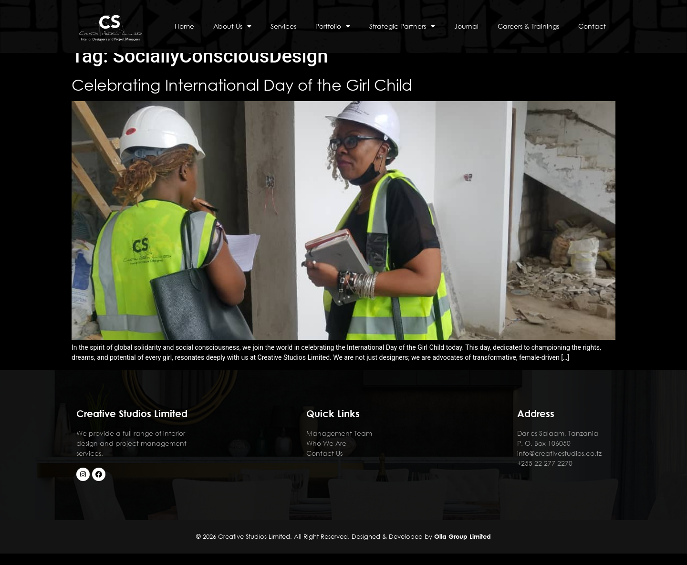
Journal (466, 26)
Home (184, 26)
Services (283, 26)
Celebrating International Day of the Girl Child (244, 96)
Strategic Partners (402, 26)
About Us (232, 26)
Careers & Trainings (528, 26)
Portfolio (332, 26)
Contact (592, 26)
